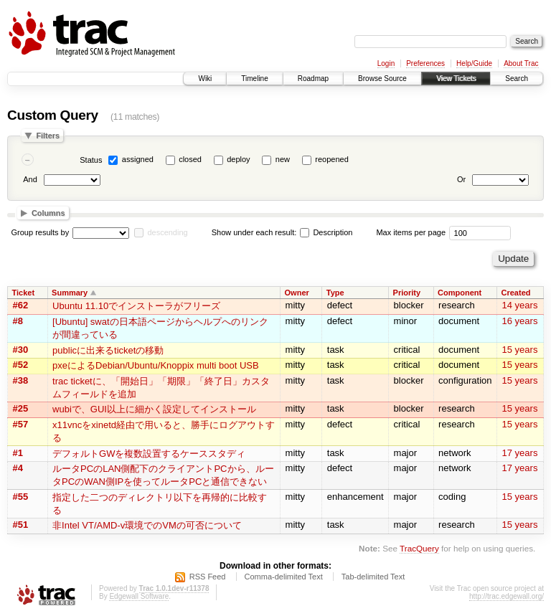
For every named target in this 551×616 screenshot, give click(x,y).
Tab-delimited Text (373, 576)
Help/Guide (474, 63)
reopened (332, 159)
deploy (238, 159)
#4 (18, 468)
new (283, 159)
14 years (520, 305)
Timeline (254, 78)
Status (91, 160)
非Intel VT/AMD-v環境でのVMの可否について (147, 525)
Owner (297, 292)
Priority (407, 292)
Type (335, 292)
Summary (70, 292)
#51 (21, 524)
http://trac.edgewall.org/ (506, 596)
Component (459, 292)
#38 (21, 380)
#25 (21, 408)
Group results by (40, 232)
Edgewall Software (139, 596)
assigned (138, 159)
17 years (520, 452)
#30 (21, 349)
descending (167, 232)
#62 (21, 305)
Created (516, 292)
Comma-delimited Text (284, 576)
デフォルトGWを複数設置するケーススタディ (148, 453)
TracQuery (419, 548)
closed (190, 159)
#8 (18, 321)
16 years (520, 321)
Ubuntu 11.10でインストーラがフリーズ (136, 305)
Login (386, 63)
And (30, 179)
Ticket (23, 292)
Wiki (205, 78)
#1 (18, 452)
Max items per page (411, 232)
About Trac (521, 63)
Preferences (425, 63)
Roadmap (313, 78)
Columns (48, 213)
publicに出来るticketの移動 (108, 350)
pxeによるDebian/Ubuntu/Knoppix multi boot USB (155, 365)
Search (516, 78)
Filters (48, 135)
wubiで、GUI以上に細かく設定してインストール (154, 409)
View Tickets (456, 78)
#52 (21, 364)
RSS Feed (207, 576)
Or (461, 179)
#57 (21, 424)
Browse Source (382, 78)
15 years (520, 349)
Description (326, 232)
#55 (21, 496)
